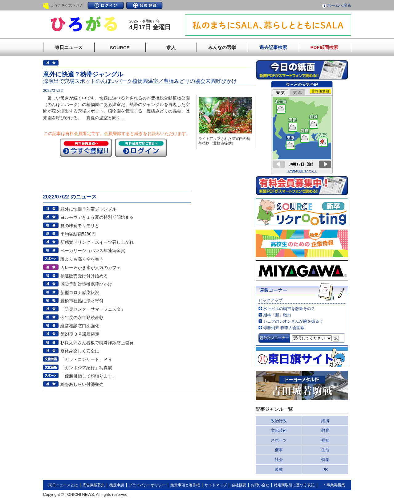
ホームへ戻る (339, 5)
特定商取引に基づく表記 (294, 485)
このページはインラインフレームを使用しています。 (302, 127)
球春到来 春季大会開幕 (283, 327)
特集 (325, 459)
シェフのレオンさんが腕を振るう (293, 321)
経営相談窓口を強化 (79, 325)
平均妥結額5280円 (78, 233)
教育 (325, 430)
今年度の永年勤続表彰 (82, 317)
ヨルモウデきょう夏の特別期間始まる (97, 217)
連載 (279, 469)
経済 (325, 420)
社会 (279, 459)
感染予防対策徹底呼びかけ (86, 284)
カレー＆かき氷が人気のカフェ (90, 267)
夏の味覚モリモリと (79, 225)
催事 (279, 449)
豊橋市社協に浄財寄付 (82, 300)
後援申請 (116, 485)
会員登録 (144, 5)
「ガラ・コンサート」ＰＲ (86, 359)
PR (325, 469)
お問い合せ (260, 485)
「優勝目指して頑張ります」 (88, 375)
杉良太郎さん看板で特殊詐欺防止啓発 (97, 342)
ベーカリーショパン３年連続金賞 (92, 250)
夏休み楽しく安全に (79, 351)
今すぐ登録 (86, 147)
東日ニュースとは (63, 485)
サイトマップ (216, 485)
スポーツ (279, 440)
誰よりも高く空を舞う (82, 259)
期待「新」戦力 (277, 315)
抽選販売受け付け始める (84, 275)
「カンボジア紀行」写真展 (86, 367)
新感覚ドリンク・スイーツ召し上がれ (97, 242)
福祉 (325, 440)
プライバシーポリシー (147, 485)
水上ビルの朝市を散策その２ (289, 308)
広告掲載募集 (94, 485)
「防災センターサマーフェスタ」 (92, 309)
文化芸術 (279, 430)
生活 (325, 449)
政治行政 (279, 420)
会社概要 (238, 485)
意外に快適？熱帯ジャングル (88, 208)
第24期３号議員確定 (80, 334)
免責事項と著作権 (185, 485)
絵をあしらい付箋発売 (82, 384)
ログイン (105, 5)
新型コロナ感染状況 (79, 292)
